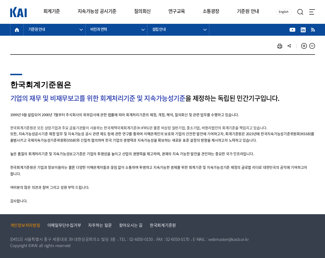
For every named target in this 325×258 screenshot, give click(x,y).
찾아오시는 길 (131, 226)
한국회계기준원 (163, 226)
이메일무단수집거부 (64, 226)
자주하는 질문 (100, 226)
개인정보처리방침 (25, 226)
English (283, 12)
